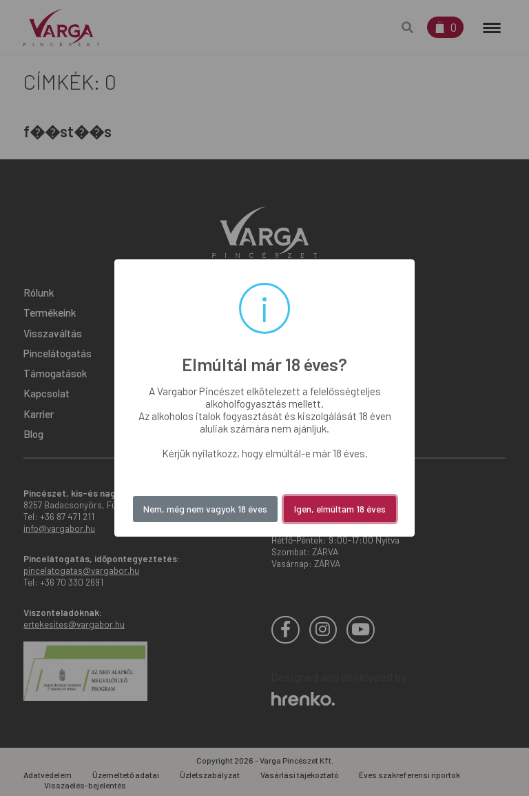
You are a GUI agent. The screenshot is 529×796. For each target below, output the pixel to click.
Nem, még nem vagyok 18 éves (205, 509)
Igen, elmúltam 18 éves (340, 509)
